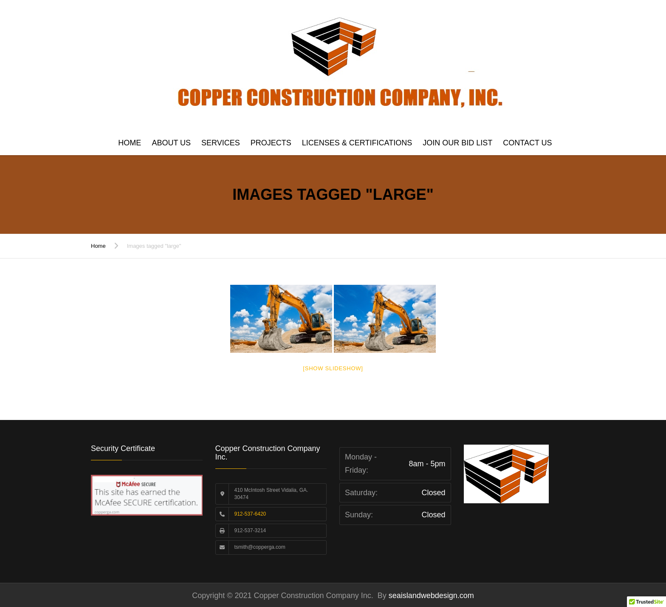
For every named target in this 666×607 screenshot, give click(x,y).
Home (129, 143)
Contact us (527, 143)
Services (220, 143)
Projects (271, 143)
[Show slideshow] (333, 368)
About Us (171, 143)
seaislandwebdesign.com (430, 595)
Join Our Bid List (457, 143)
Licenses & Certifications (357, 143)
